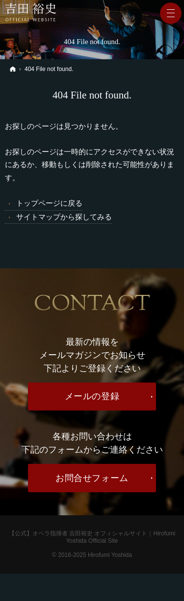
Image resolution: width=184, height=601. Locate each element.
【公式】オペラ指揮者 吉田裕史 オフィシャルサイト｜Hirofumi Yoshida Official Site (92, 537)
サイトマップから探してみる (64, 217)
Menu (171, 13)
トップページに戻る (49, 203)
